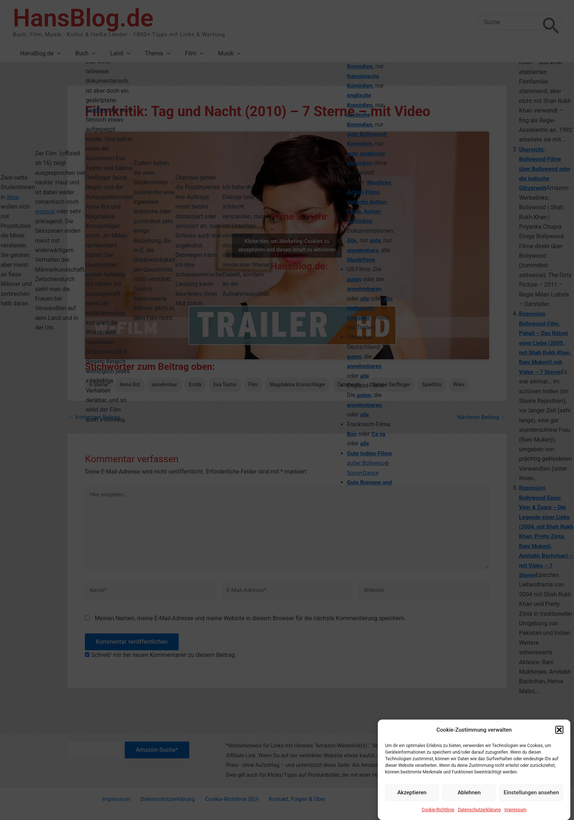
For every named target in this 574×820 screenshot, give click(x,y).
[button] (559, 729)
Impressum (515, 809)
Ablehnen (469, 792)
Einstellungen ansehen (531, 792)
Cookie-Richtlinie (438, 809)
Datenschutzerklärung (479, 809)
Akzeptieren (411, 792)
